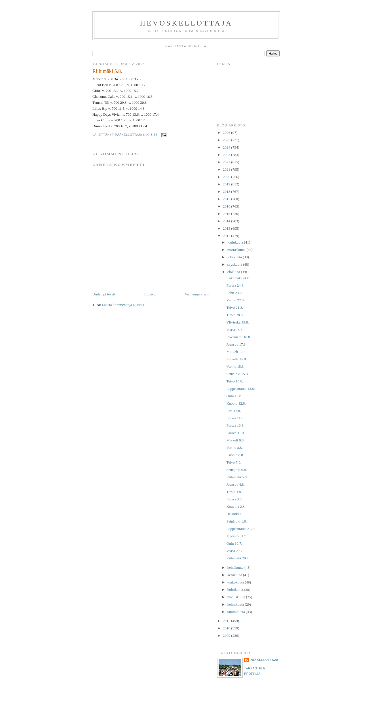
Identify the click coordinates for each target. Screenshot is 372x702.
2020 (227, 177)
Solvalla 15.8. (236, 359)
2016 (227, 206)
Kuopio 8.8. (235, 455)
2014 (227, 221)
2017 (227, 199)
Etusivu (150, 294)
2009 (227, 635)
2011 (227, 621)
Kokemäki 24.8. (238, 278)
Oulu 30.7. (234, 543)
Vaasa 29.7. (234, 551)
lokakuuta (235, 257)
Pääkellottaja (264, 659)
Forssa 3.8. (234, 499)
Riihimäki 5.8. (237, 477)
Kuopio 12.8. (236, 403)
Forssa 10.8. (235, 425)
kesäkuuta (235, 575)
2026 (227, 132)
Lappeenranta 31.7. (240, 528)
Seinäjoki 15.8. (237, 374)
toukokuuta (236, 582)
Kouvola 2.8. (236, 506)
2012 (227, 236)
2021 (227, 169)
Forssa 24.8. (235, 285)
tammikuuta (236, 612)
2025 (227, 140)
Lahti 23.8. (234, 293)
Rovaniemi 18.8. (238, 337)
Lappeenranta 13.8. (240, 388)
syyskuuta (235, 264)
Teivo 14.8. (234, 381)
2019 (227, 184)
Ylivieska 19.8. (237, 322)
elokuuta (234, 272)
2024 (227, 147)
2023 (227, 155)
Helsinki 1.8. (235, 514)
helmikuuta (236, 604)
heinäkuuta (235, 567)
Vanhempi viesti (197, 294)
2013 (227, 228)
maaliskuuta (236, 597)
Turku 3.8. (234, 492)
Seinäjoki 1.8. (236, 521)
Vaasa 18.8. (234, 329)
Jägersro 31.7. (236, 536)
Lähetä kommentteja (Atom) (123, 305)
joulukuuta (235, 242)
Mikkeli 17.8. (236, 352)
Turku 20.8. (235, 315)
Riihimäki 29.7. (237, 558)
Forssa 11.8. (235, 418)
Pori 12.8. (233, 411)
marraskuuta (237, 250)
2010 (227, 628)
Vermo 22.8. (235, 300)
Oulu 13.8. (234, 396)
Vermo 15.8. (235, 366)
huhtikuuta (235, 589)
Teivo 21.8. (234, 307)
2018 (227, 191)
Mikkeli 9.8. (235, 440)
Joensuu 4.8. (235, 484)
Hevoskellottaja (186, 23)
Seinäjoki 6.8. (236, 470)
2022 (227, 162)
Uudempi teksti (103, 294)
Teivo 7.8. (233, 462)
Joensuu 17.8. (236, 344)
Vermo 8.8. (234, 447)
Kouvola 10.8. (236, 433)
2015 (227, 214)
